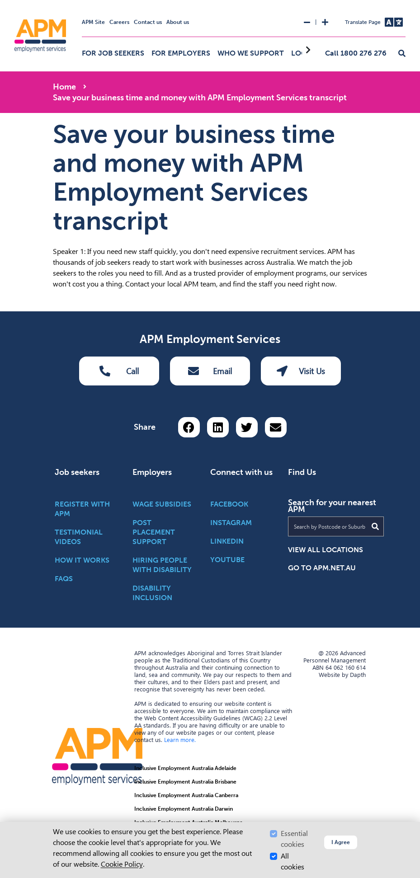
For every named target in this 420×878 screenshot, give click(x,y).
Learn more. (180, 739)
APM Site (93, 22)
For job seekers (113, 53)
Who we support (250, 53)
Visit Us (301, 371)
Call (119, 371)
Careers (119, 22)
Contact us (148, 22)
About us (177, 22)
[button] (402, 54)
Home (64, 87)
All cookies (292, 861)
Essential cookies (294, 839)
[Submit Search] (375, 526)
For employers (180, 53)
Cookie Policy (122, 864)
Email (209, 371)
